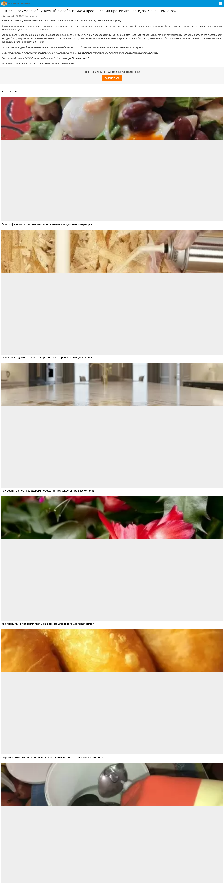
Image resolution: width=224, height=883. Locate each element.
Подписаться (112, 78)
